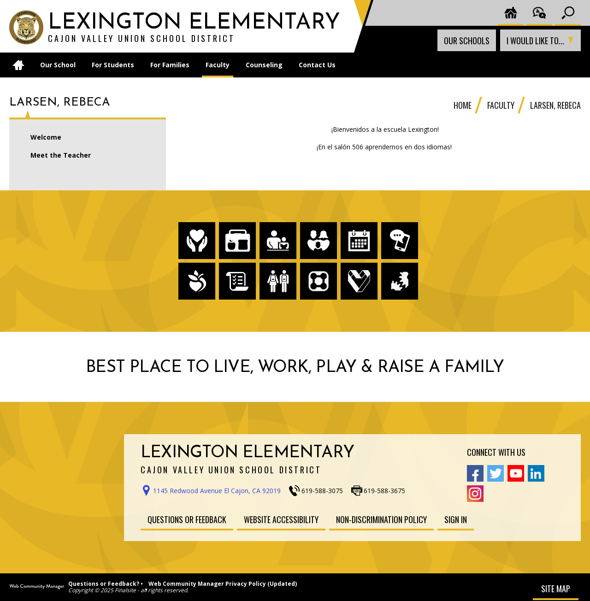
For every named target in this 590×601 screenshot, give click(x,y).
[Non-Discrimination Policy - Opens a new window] (381, 519)
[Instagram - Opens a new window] (475, 493)
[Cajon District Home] (511, 13)
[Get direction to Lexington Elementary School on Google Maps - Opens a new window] (214, 490)
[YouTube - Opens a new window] (515, 473)
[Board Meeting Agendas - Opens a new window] (237, 281)
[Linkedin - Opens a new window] (536, 473)
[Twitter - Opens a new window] (495, 473)
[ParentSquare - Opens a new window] (318, 281)
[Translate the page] (539, 13)
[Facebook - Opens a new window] (475, 473)
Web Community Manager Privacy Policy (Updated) (222, 584)
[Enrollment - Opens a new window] (278, 281)
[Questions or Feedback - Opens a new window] (187, 519)
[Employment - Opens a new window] (359, 281)
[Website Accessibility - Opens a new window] (281, 519)
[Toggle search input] (568, 13)
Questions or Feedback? (103, 584)
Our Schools (467, 41)
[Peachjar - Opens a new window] (196, 281)
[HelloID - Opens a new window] (399, 281)
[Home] (18, 65)
